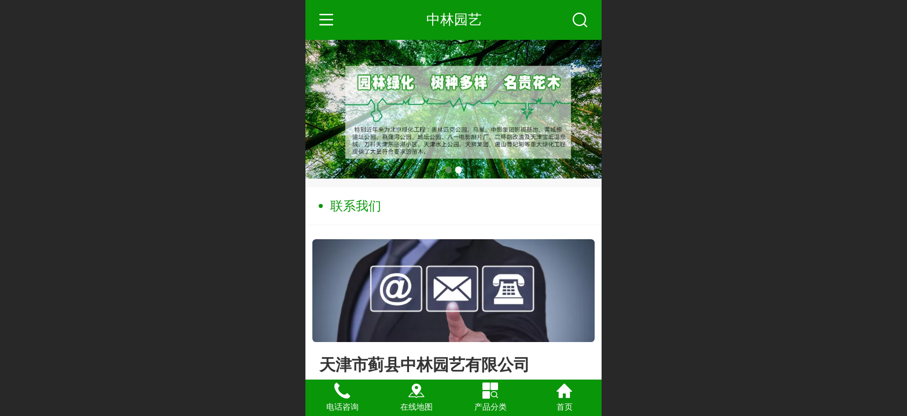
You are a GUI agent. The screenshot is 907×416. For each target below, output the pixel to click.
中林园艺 (454, 19)
